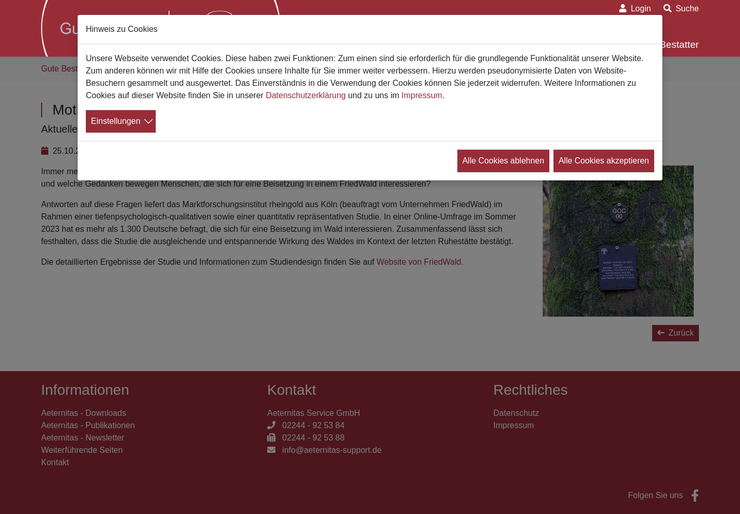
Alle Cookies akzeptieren (604, 160)
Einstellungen (115, 121)
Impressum (421, 95)
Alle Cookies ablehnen (503, 160)
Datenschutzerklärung (306, 95)
